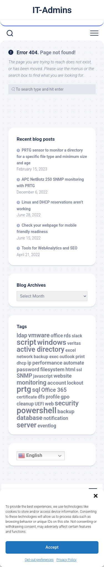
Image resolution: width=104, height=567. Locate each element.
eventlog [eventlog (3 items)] (46, 426)
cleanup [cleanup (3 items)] (25, 404)
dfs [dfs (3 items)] (41, 397)
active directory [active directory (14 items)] (40, 349)
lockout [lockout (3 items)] (75, 383)
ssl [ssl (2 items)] (79, 369)
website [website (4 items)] (63, 376)
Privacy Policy (66, 560)
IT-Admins (52, 10)
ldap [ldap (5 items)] (22, 335)
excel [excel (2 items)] (70, 350)
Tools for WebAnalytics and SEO (49, 248)
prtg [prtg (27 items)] (24, 389)
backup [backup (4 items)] (65, 411)
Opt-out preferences (39, 560)
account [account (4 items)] (56, 383)
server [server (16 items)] (27, 425)
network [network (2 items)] (25, 356)
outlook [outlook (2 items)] (67, 356)
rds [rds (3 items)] (67, 335)
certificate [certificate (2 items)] (27, 397)
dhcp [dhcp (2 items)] (21, 363)
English (30, 455)
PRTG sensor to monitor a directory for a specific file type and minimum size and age (52, 156)
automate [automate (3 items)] (73, 363)
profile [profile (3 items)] (53, 397)
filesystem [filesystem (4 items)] (52, 370)
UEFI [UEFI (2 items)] (39, 404)
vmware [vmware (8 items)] (39, 335)
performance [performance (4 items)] (47, 363)
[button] (95, 496)
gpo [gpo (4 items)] (65, 397)
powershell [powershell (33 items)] (37, 410)
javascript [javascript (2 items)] (43, 376)
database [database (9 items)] (29, 418)
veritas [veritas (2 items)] (74, 343)
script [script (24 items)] (26, 342)
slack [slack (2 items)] (77, 335)
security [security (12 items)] (66, 403)
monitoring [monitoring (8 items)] (31, 382)
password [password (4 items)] (28, 370)
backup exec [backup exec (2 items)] (46, 356)
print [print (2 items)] (80, 356)
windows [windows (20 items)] (51, 342)
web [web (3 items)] (49, 404)
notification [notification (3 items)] (56, 418)
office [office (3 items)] (56, 335)
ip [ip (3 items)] (29, 363)
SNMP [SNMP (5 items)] (24, 376)
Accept (52, 547)
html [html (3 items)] (70, 369)
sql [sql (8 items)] (36, 389)
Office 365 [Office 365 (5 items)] (54, 390)
